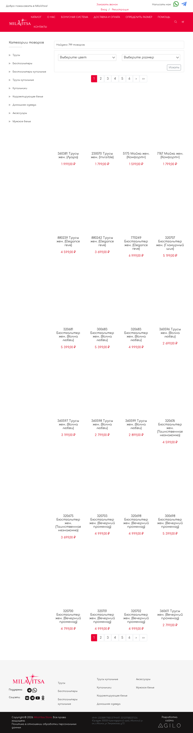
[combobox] (87, 57)
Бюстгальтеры (22, 63)
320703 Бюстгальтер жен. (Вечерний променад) (102, 521)
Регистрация (120, 9)
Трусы (16, 55)
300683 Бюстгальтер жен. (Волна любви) (102, 335)
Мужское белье (22, 121)
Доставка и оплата (107, 17)
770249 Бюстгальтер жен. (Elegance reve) (136, 243)
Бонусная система (74, 17)
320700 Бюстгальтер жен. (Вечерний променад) (68, 616)
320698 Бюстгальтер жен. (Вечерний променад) (136, 521)
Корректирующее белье (28, 96)
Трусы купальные (23, 80)
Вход (104, 9)
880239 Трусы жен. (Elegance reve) (68, 241)
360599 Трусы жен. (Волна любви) (136, 424)
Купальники (20, 88)
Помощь (164, 17)
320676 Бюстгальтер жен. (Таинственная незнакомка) (170, 428)
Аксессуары (20, 113)
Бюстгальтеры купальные (29, 71)
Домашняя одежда (24, 105)
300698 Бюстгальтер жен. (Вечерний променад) (170, 521)
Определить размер (139, 17)
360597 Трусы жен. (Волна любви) (68, 424)
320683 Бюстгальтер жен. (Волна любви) (136, 335)
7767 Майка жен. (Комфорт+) (170, 155)
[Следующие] (136, 78)
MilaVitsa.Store (43, 717)
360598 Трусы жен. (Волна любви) (102, 424)
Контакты (40, 27)
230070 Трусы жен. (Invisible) (102, 155)
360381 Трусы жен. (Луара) (68, 155)
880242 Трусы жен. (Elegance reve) (102, 241)
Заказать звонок (107, 4)
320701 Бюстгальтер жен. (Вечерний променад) (102, 616)
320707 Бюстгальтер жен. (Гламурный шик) (170, 243)
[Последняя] (143, 78)
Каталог (36, 17)
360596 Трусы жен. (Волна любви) (170, 333)
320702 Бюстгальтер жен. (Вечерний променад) (136, 616)
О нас (51, 17)
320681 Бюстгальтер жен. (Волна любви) (68, 335)
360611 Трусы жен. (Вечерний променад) (170, 614)
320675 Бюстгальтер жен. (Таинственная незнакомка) (68, 523)
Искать (174, 67)
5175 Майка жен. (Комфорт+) (136, 155)
